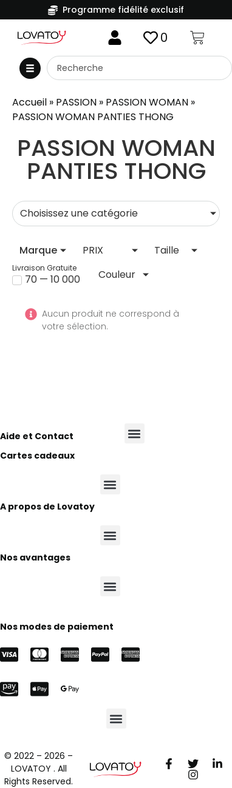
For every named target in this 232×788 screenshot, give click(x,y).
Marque (38, 250)
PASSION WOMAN (147, 102)
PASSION (76, 102)
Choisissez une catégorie (79, 213)
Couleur (116, 274)
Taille (166, 250)
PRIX (93, 250)
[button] (30, 68)
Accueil (29, 102)
